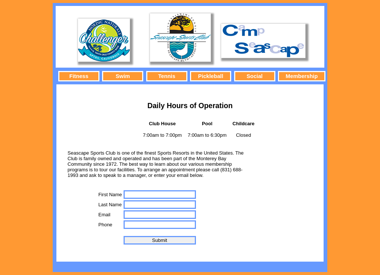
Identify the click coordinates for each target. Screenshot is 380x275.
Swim (123, 76)
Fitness (78, 76)
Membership (302, 76)
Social (254, 76)
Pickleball (210, 76)
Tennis (166, 76)
